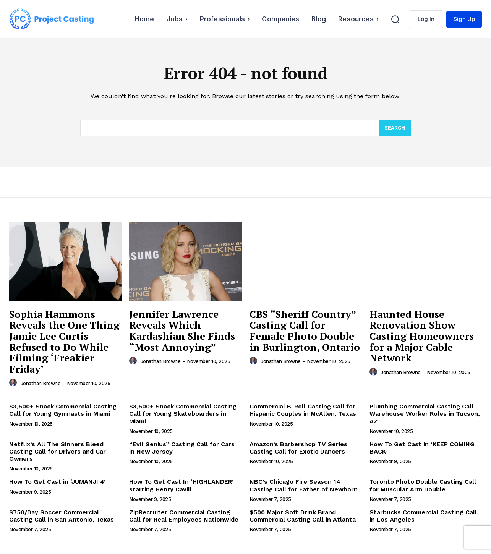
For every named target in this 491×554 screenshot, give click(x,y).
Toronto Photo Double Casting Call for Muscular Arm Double (422, 485)
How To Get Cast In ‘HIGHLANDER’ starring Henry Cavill (181, 485)
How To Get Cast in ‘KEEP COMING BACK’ (422, 448)
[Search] (395, 128)
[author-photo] (14, 383)
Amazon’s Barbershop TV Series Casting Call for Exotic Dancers (298, 448)
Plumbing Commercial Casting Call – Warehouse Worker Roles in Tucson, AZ (424, 413)
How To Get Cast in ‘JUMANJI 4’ (57, 481)
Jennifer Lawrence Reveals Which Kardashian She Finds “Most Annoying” (182, 330)
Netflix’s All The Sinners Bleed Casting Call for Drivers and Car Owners (57, 451)
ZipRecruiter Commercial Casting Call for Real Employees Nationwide (183, 516)
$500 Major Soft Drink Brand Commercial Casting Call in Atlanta (303, 516)
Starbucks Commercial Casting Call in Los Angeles (423, 516)
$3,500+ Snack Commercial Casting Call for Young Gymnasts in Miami (63, 410)
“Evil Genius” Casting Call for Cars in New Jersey (182, 448)
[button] (395, 19)
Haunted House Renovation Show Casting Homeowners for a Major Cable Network (421, 336)
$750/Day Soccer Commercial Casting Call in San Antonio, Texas (61, 516)
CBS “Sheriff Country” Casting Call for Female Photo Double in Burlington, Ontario (305, 330)
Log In (426, 19)
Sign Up (464, 19)
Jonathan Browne (41, 383)
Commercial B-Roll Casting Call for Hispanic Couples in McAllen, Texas (303, 410)
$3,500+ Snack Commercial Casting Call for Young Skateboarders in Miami (183, 413)
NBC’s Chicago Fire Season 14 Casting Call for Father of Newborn (304, 485)
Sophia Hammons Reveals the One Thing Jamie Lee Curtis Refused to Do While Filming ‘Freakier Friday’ (64, 341)
